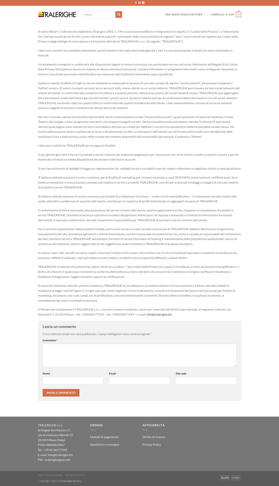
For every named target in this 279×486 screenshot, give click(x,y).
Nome (46, 373)
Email (112, 373)
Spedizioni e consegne (104, 444)
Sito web (181, 373)
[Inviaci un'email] (139, 3)
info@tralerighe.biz (159, 314)
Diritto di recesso (153, 437)
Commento (50, 340)
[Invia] (118, 14)
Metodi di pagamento (104, 437)
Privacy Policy (151, 444)
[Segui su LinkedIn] (143, 3)
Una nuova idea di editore (185, 14)
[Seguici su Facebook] (136, 3)
